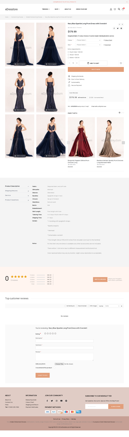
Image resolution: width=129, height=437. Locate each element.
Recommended (82, 310)
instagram (57, 407)
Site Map (73, 425)
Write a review (100, 281)
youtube (61, 407)
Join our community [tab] (54, 402)
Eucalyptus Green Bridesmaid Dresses (104, 428)
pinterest (66, 407)
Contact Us (8, 409)
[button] (119, 115)
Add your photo (41, 370)
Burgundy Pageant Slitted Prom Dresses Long (78, 165)
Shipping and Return (32, 411)
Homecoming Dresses (17, 17)
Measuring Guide (31, 406)
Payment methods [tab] (53, 414)
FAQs (6, 411)
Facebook (114, 28)
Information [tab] (31, 402)
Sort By (101, 310)
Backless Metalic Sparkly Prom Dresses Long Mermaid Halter (110, 165)
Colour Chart (30, 409)
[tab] (17, 189)
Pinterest (121, 28)
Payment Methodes (32, 414)
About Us (8, 406)
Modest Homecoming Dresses (34, 17)
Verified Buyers (71, 310)
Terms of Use (56, 425)
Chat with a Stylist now (98, 109)
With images (93, 310)
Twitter (117, 28)
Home (6, 17)
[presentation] (123, 145)
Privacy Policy (65, 425)
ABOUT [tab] (8, 402)
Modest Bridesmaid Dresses (18, 428)
